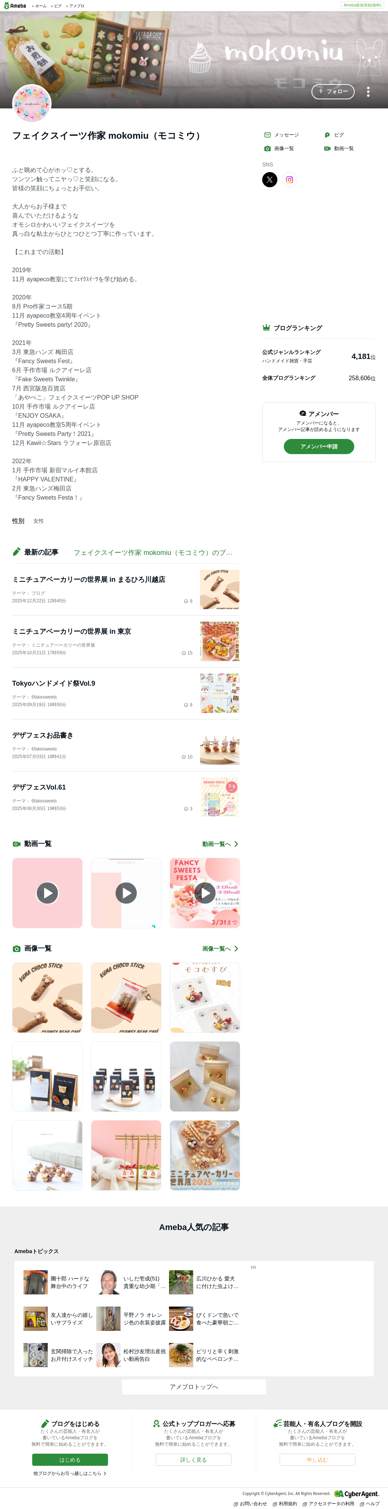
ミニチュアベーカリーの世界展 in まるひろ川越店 (88, 579)
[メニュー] (368, 92)
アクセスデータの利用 (328, 1503)
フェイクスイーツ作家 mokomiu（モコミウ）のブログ (156, 552)
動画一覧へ (220, 844)
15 (186, 653)
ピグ (334, 135)
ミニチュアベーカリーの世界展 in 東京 (71, 631)
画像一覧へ (220, 948)
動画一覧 (339, 148)
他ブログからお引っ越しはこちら (67, 1473)
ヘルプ (370, 1503)
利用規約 (285, 1503)
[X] (269, 179)
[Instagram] (289, 179)
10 (186, 757)
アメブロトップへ (194, 1387)
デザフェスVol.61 (39, 787)
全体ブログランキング (288, 378)
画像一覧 (279, 148)
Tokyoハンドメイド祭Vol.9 (53, 683)
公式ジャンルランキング (291, 352)
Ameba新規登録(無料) (362, 5)
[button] (333, 91)
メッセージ (281, 135)
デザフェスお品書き (43, 735)
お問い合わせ (250, 1503)
